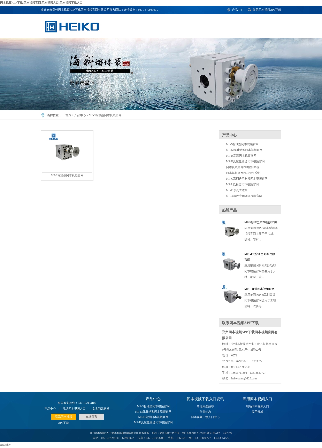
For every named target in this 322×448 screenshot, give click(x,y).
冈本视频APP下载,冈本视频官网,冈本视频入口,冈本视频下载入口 (41, 2)
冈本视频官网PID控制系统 (243, 167)
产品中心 (238, 9)
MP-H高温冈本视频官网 (241, 155)
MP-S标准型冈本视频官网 (161, 74)
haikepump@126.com (244, 378)
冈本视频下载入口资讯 (205, 399)
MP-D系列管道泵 (237, 190)
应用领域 (257, 411)
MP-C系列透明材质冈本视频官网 (247, 178)
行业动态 (205, 411)
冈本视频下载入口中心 (205, 417)
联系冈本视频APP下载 (267, 9)
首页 (68, 115)
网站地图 (6, 445)
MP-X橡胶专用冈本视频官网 (244, 196)
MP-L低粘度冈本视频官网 (242, 184)
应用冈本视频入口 (257, 399)
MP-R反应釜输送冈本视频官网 (245, 161)
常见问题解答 (100, 408)
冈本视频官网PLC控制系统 (243, 173)
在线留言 (91, 416)
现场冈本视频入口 (74, 408)
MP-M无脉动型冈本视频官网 (244, 150)
